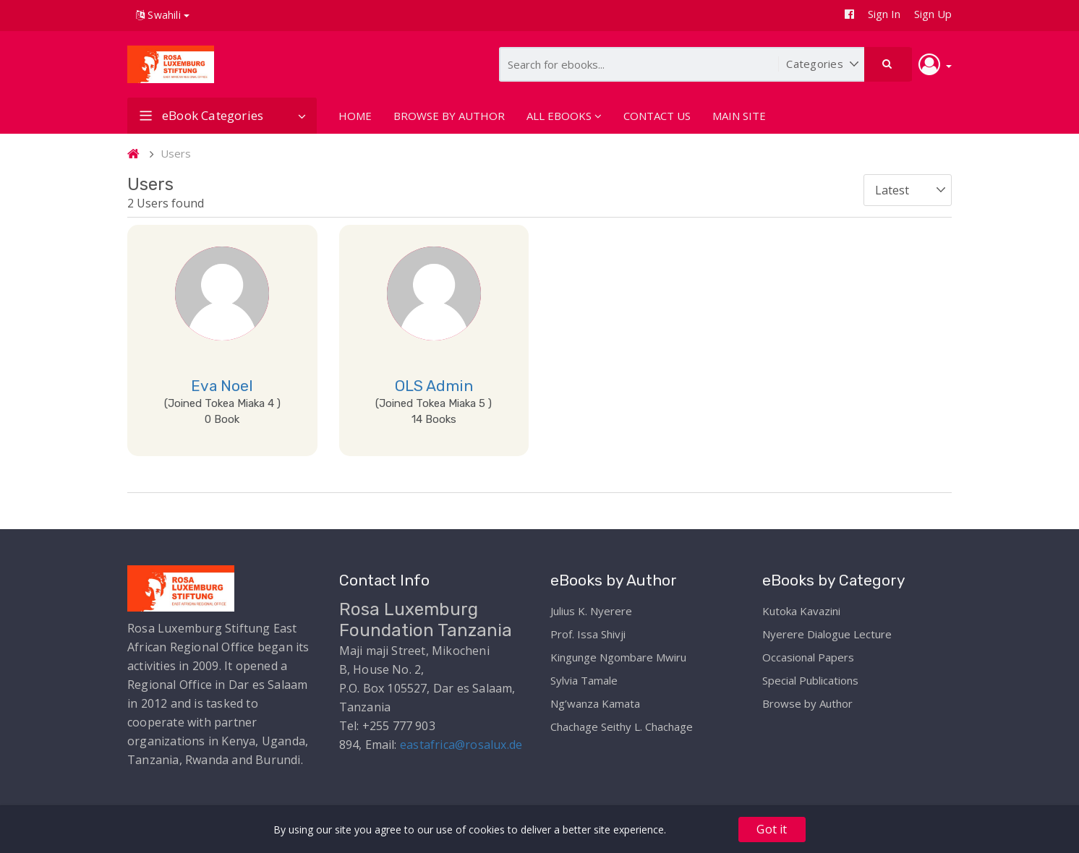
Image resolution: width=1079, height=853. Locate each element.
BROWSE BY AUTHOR (449, 115)
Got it (771, 829)
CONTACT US (657, 115)
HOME (355, 115)
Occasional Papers (808, 657)
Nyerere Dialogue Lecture (827, 634)
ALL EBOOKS (564, 115)
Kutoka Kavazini (801, 611)
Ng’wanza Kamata (595, 703)
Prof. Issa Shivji (588, 634)
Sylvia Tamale (584, 680)
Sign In (884, 14)
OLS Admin (434, 386)
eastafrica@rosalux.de (461, 745)
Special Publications (810, 680)
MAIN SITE (739, 115)
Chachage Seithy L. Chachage (621, 726)
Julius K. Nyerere (591, 611)
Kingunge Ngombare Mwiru (618, 657)
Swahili (162, 15)
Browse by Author (807, 703)
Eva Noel (222, 386)
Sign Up (933, 14)
